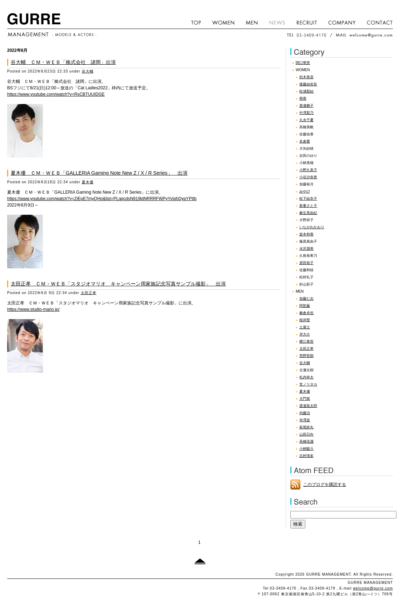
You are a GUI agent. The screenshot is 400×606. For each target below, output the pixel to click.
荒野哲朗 (306, 356)
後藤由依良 (308, 84)
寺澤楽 (304, 420)
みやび (304, 191)
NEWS (277, 22)
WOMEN (223, 22)
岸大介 (304, 334)
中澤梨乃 (306, 113)
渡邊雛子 (306, 106)
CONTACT (377, 22)
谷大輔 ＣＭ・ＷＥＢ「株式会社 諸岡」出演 (63, 62)
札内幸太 (306, 377)
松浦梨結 (306, 91)
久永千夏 (306, 120)
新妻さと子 (308, 206)
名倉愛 (304, 141)
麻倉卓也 (306, 313)
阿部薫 (304, 306)
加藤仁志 (306, 298)
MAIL (364, 35)
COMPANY (342, 22)
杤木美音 (306, 77)
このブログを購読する (324, 484)
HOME (196, 22)
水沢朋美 (306, 248)
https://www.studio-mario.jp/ (33, 309)
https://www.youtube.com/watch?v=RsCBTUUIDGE (56, 94)
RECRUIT (307, 22)
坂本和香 (306, 234)
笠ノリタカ (308, 384)
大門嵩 (304, 399)
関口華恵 (303, 63)
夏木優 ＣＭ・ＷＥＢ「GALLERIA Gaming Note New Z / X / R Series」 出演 (99, 173)
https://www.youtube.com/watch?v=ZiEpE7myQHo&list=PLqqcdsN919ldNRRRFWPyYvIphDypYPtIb (101, 198)
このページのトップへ (200, 561)
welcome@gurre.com (373, 588)
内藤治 (304, 413)
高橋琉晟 (306, 441)
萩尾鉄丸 (306, 427)
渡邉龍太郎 (308, 406)
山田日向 (306, 434)
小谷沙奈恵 (308, 177)
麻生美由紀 (308, 213)
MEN (252, 22)
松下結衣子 (308, 198)
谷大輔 (88, 71)
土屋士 (304, 327)
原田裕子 (306, 263)
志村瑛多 (306, 456)
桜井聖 (304, 320)
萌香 (302, 98)
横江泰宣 (306, 341)
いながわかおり (311, 227)
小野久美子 (308, 170)
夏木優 (88, 182)
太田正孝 (88, 293)
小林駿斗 (306, 449)
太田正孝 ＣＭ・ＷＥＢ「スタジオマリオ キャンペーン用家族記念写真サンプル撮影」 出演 (118, 284)
